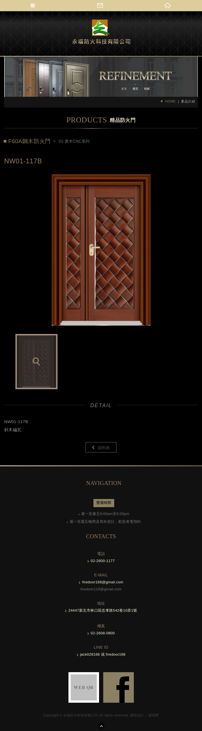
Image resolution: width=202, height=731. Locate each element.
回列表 (104, 447)
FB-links (118, 687)
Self (101, 32)
